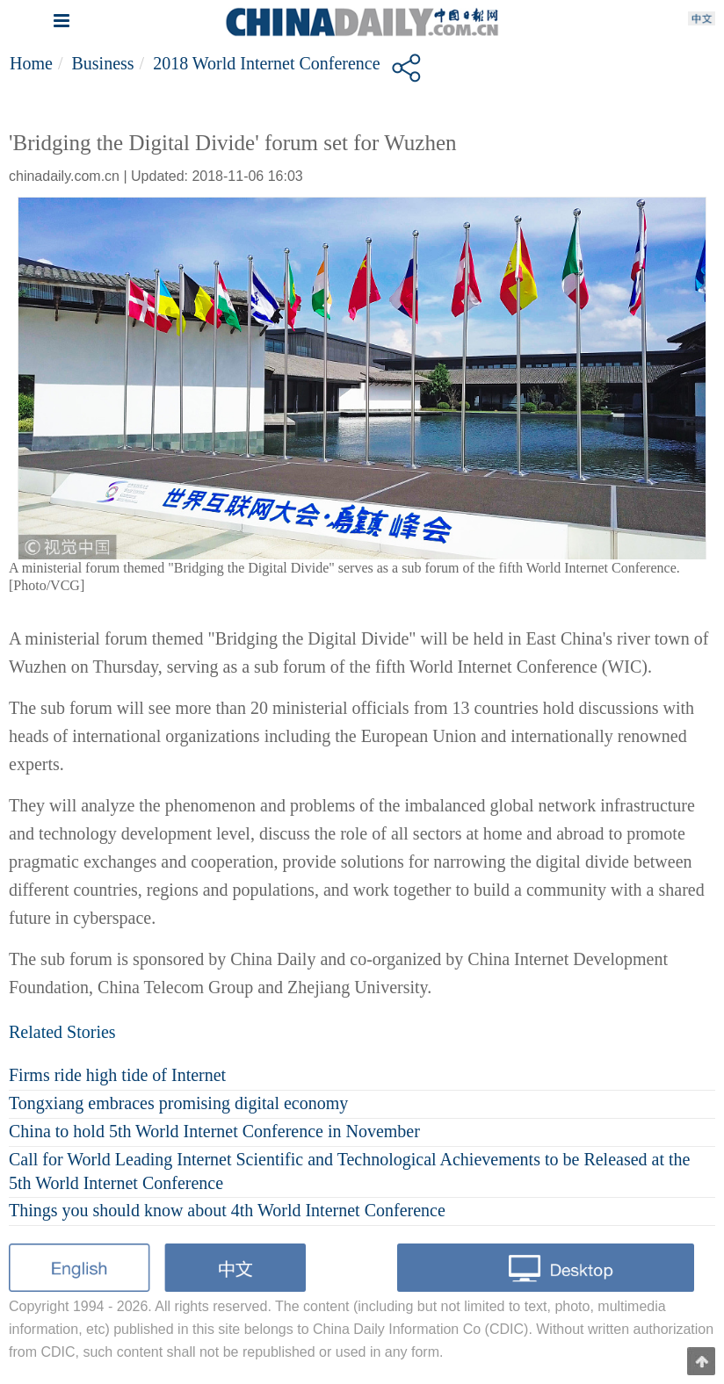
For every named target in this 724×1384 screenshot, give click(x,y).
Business (102, 63)
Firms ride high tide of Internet (117, 1075)
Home (31, 63)
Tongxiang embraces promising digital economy (178, 1103)
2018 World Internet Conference (266, 63)
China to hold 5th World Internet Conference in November (214, 1131)
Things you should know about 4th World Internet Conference (227, 1210)
